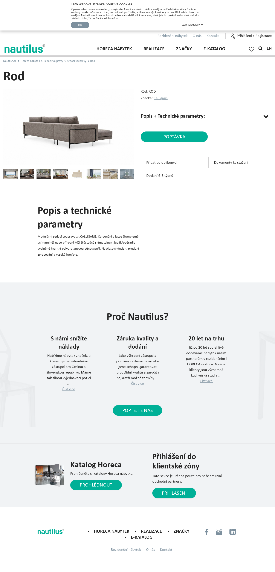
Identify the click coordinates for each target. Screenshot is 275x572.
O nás (197, 36)
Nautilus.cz (10, 61)
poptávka (170, 137)
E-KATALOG (214, 49)
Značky (184, 49)
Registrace (263, 36)
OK (80, 25)
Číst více (68, 389)
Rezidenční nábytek (172, 36)
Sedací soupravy (53, 61)
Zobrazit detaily (191, 24)
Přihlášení (244, 36)
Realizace (154, 49)
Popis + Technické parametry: (174, 116)
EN (269, 48)
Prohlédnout (97, 485)
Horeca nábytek (114, 49)
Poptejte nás (137, 410)
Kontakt (213, 36)
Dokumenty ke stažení (231, 163)
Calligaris (161, 98)
